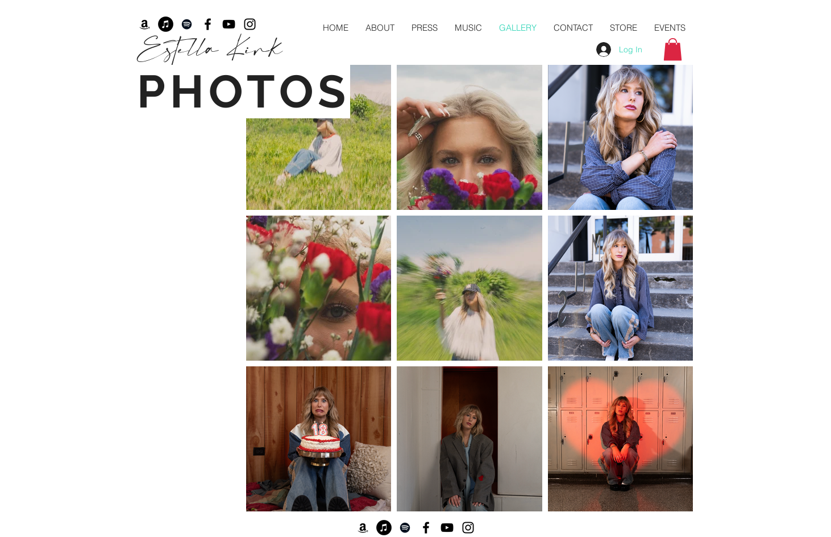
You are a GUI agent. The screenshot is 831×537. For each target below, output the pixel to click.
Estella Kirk (209, 46)
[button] (672, 49)
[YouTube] (447, 527)
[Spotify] (405, 527)
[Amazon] (363, 527)
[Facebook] (426, 527)
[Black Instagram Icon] (468, 527)
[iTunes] (384, 527)
